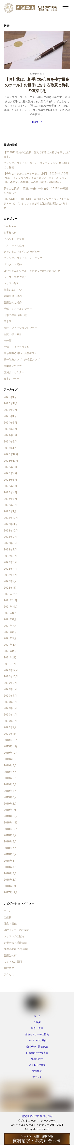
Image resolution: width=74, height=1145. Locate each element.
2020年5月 (10, 708)
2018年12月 (11, 816)
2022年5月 (10, 562)
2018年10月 (11, 828)
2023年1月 (10, 511)
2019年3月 (10, 797)
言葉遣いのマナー (14, 365)
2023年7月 (10, 473)
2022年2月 (10, 581)
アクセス (9, 974)
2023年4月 (10, 492)
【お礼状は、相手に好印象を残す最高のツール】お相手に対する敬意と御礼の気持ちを (37, 85)
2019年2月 (10, 803)
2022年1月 (10, 587)
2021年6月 (10, 632)
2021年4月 (10, 644)
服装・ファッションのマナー (20, 327)
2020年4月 (10, 714)
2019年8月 (10, 765)
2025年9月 (10, 409)
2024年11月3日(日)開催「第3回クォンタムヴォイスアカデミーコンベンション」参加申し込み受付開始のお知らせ (36, 203)
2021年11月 (10, 600)
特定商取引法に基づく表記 (37, 1116)
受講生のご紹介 (13, 302)
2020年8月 (10, 689)
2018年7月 (10, 847)
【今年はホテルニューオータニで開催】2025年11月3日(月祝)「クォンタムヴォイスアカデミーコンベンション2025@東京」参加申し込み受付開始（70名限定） (36, 178)
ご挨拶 (7, 917)
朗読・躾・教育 (13, 334)
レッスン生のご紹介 (15, 277)
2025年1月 (10, 416)
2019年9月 (10, 759)
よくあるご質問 (13, 961)
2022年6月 (10, 555)
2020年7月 (10, 695)
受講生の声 (10, 955)
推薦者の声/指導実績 (16, 949)
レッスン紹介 (11, 283)
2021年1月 (10, 663)
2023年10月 (11, 460)
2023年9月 (10, 467)
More (35, 121)
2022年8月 (10, 543)
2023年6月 (10, 479)
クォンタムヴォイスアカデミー (22, 251)
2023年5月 (10, 486)
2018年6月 (10, 854)
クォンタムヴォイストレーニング (23, 257)
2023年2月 (10, 505)
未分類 (7, 340)
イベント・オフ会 (14, 239)
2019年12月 (11, 739)
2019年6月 (10, 778)
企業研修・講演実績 (15, 942)
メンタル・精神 (13, 264)
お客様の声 (10, 232)
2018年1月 (10, 886)
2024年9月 (10, 422)
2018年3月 (10, 873)
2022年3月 (10, 574)
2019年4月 (10, 790)
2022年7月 (10, 549)
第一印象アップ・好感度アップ (22, 359)
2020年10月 (11, 676)
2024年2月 (10, 441)
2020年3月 (10, 720)
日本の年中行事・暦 (15, 315)
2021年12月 (11, 594)
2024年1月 (10, 447)
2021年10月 (11, 606)
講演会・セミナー (14, 372)
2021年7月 (10, 625)
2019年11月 (10, 746)
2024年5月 (10, 429)
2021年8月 (10, 619)
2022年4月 (10, 568)
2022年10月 (11, 530)
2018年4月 (10, 867)
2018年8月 (10, 841)
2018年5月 (10, 860)
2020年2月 (10, 727)
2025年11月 (11, 403)
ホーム (7, 910)
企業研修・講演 (13, 296)
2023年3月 (10, 498)
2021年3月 (10, 651)
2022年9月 (10, 536)
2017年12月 (11, 892)
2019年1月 (10, 809)
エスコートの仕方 (14, 245)
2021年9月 (10, 613)
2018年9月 (10, 835)
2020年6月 (10, 702)
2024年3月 (10, 435)
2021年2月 (10, 657)
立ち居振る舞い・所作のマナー (22, 353)
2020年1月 (10, 733)
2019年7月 (10, 771)
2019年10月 (11, 752)
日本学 (7, 321)
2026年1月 (10, 397)
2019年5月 (10, 784)
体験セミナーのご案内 (16, 929)
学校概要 (9, 968)
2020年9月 (10, 682)
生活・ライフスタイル (16, 346)
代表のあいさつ (13, 289)
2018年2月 (10, 879)
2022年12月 (11, 517)
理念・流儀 (10, 923)
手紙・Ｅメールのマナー (18, 308)
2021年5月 (10, 638)
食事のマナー (11, 378)
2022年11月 (11, 524)
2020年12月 (11, 670)
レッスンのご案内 (14, 936)
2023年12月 (11, 454)
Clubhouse (10, 226)
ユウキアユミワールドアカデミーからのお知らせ (32, 270)
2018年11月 (10, 822)
